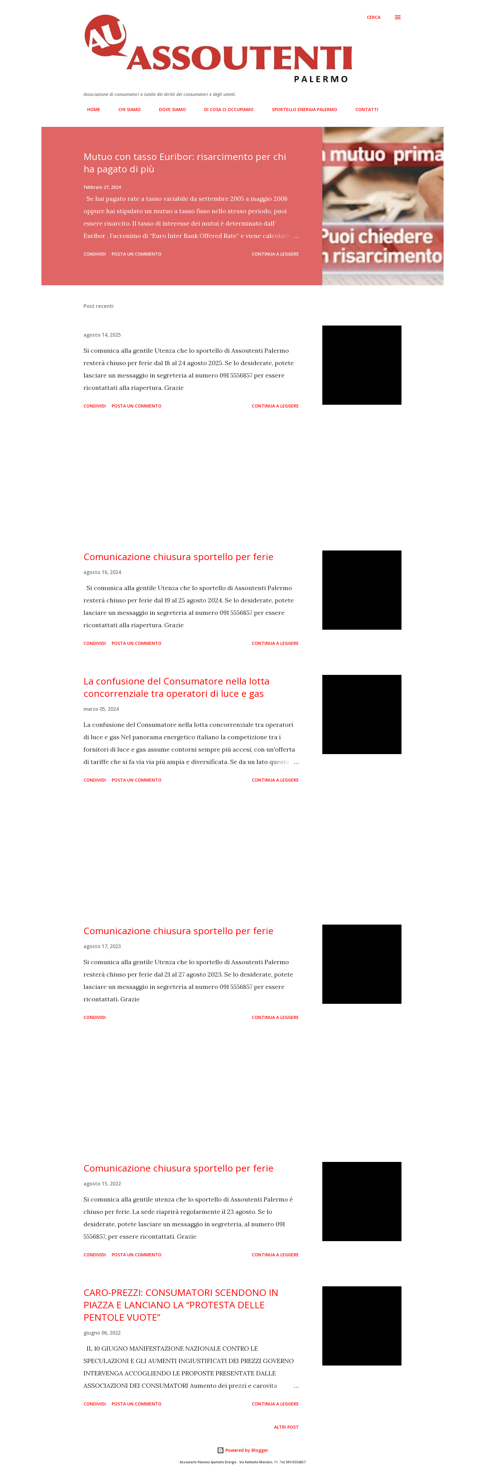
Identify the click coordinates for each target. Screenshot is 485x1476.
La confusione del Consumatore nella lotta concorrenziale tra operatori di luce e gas (176, 687)
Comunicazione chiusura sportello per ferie (178, 556)
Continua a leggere (275, 254)
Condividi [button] (95, 254)
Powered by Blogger (242, 1450)
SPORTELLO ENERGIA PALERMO (300, 109)
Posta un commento (136, 254)
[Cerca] (373, 17)
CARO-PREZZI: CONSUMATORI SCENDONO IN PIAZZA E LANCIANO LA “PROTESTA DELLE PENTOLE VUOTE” (181, 1304)
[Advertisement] (191, 481)
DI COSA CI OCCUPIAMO (225, 109)
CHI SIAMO (126, 109)
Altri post (286, 1427)
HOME (90, 109)
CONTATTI (363, 109)
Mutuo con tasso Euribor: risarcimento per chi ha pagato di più (185, 162)
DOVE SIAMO (168, 109)
